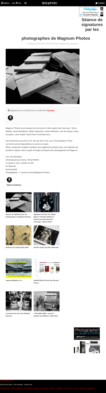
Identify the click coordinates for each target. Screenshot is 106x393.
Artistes (59, 388)
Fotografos (28, 388)
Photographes (5, 388)
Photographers (17, 388)
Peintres (52, 388)
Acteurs (75, 388)
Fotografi (36, 388)
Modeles (91, 388)
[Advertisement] (40, 21)
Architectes (67, 388)
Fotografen (44, 388)
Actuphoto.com (7, 381)
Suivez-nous (28, 384)
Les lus (16, 3)
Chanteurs (83, 388)
